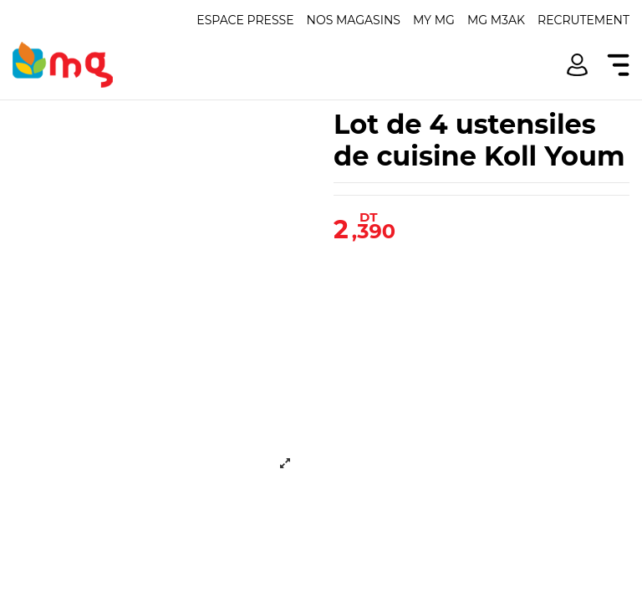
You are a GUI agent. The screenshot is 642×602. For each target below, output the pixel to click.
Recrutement (583, 20)
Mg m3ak (496, 20)
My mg (434, 20)
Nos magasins (353, 20)
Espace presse (244, 20)
